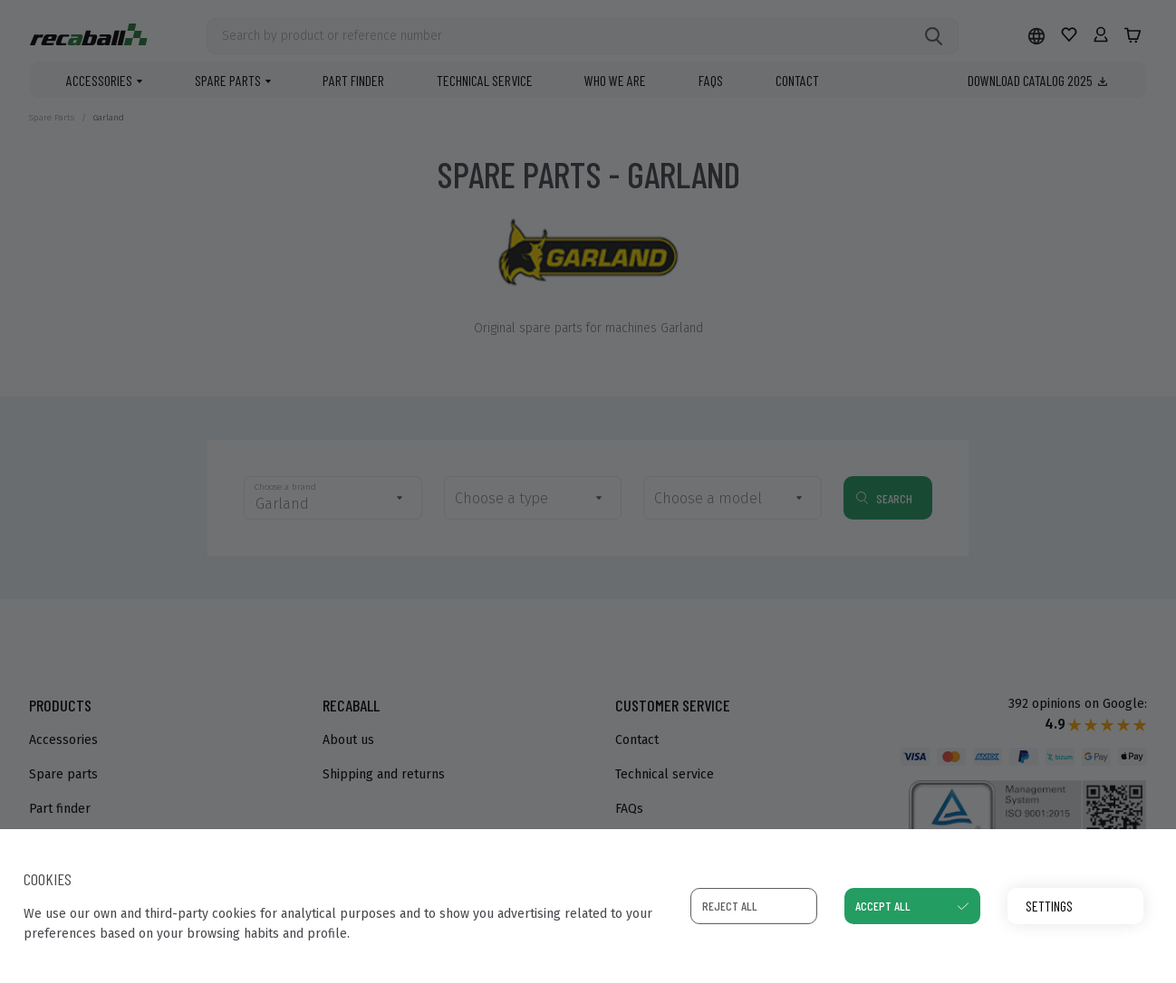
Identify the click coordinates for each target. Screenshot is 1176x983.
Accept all (883, 905)
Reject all (729, 905)
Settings (1049, 905)
